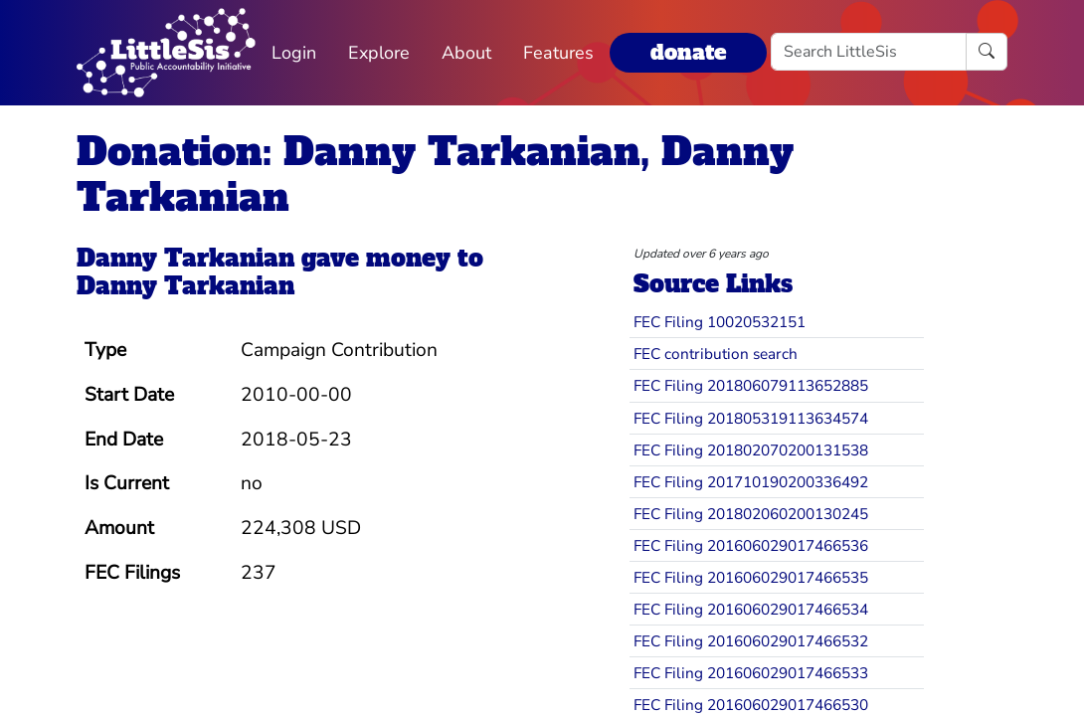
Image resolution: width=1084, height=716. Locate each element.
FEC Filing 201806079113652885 (750, 385)
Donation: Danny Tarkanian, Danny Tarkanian (435, 174)
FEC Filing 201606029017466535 (750, 577)
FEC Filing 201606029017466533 (750, 672)
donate (688, 52)
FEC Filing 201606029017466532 (750, 640)
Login (293, 53)
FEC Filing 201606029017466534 (750, 609)
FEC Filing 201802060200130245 (750, 513)
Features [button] (558, 53)
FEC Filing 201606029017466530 (750, 704)
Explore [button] (379, 53)
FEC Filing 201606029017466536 (750, 545)
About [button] (466, 53)
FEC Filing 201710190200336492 (750, 481)
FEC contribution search (715, 353)
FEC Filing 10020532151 (719, 321)
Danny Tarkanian (185, 258)
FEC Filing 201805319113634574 (750, 418)
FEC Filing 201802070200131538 (750, 450)
